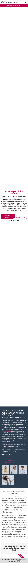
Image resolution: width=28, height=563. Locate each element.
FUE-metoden (7, 431)
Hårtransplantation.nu (9, 448)
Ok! (18, 561)
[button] (26, 2)
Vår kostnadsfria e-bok (10, 458)
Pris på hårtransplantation (11, 457)
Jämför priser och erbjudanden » (14, 5)
